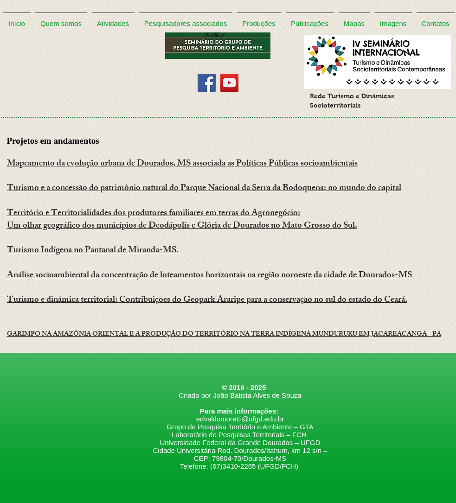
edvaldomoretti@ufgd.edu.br (240, 419)
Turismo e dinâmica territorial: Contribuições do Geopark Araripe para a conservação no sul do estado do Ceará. (207, 300)
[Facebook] (207, 83)
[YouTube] (229, 83)
